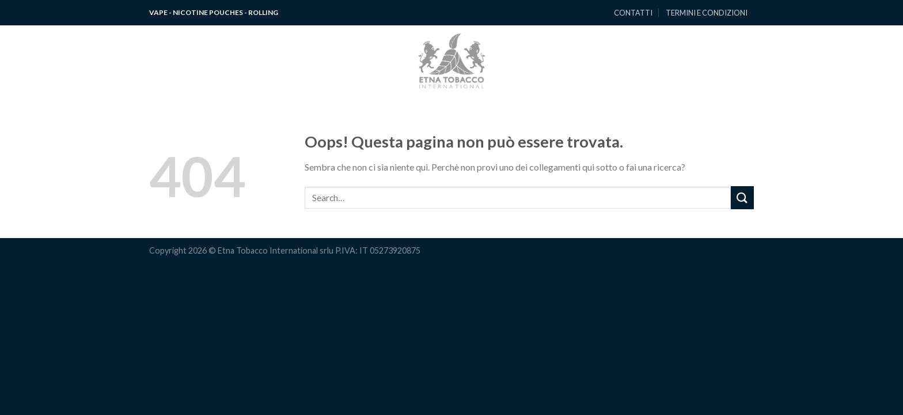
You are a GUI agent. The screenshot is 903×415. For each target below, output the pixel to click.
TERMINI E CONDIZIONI (707, 12)
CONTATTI (633, 12)
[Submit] (742, 197)
